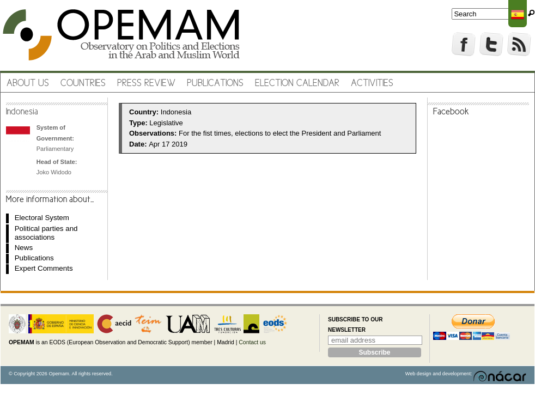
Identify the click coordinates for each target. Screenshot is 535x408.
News (24, 247)
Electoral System (42, 218)
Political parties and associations (46, 232)
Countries (83, 84)
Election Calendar (297, 84)
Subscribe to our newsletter (355, 324)
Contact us (252, 342)
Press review (146, 84)
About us (28, 84)
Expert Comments (44, 268)
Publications (215, 84)
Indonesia (22, 112)
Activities (372, 84)
